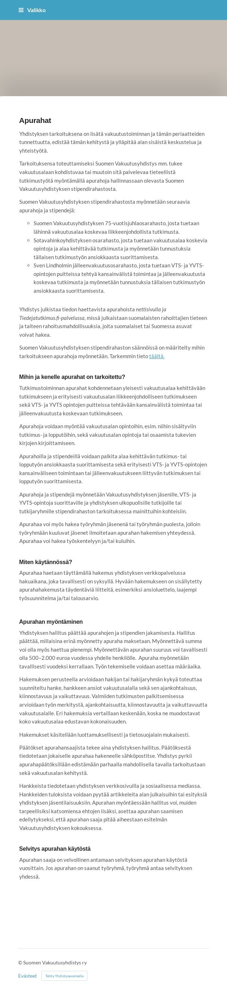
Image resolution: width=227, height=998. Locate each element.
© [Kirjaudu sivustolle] (20, 962)
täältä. (157, 356)
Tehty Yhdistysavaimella (64, 976)
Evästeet (27, 975)
